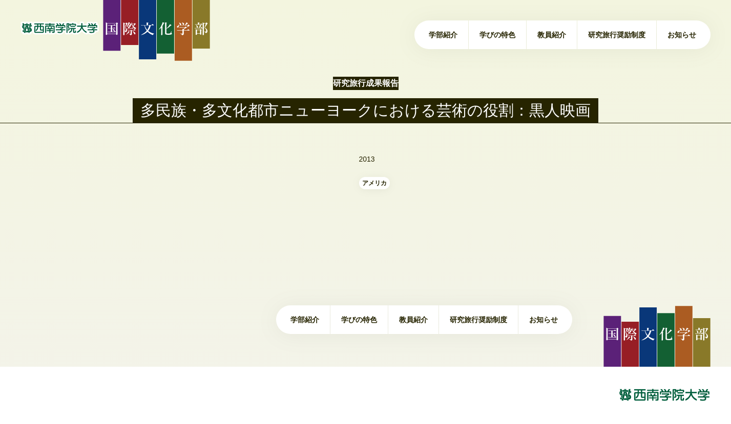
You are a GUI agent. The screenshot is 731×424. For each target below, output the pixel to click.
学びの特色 (497, 35)
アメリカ (374, 183)
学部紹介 (443, 35)
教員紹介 (551, 35)
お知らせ (681, 35)
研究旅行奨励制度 (616, 35)
